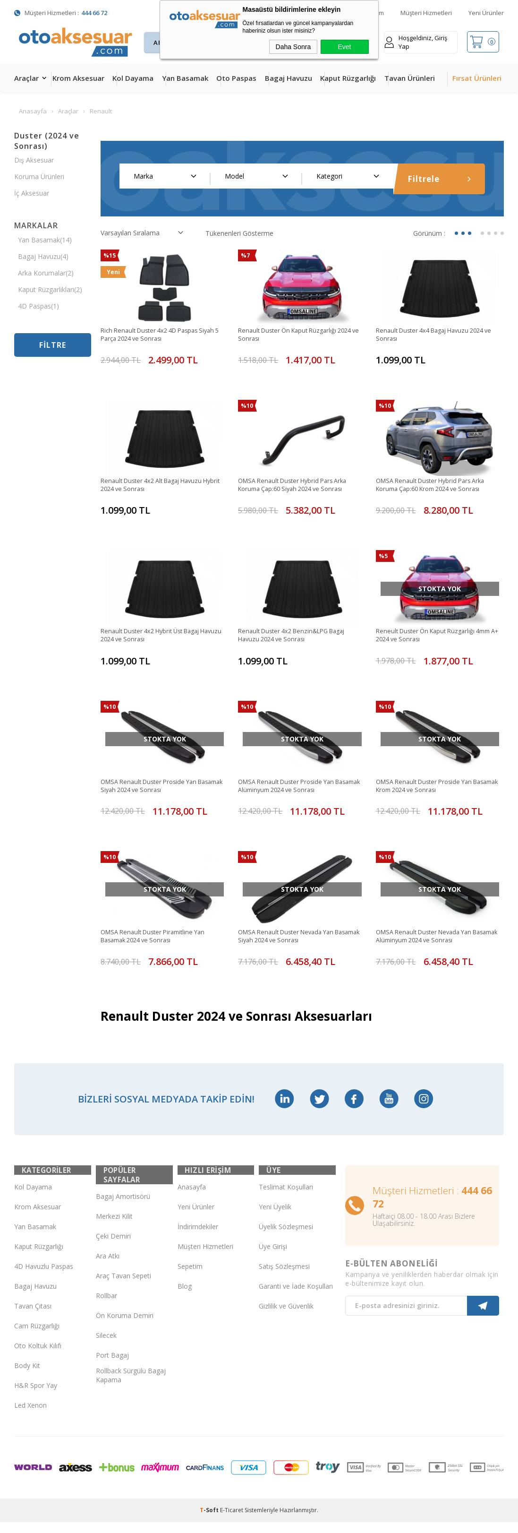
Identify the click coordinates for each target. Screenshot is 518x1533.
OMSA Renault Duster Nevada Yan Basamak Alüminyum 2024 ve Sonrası (433, 940)
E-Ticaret (231, 1521)
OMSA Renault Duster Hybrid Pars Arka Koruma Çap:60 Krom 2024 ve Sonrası (435, 487)
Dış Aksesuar (34, 159)
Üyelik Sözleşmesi (286, 1237)
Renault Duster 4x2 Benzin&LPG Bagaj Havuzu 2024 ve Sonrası (297, 637)
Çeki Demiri (113, 1237)
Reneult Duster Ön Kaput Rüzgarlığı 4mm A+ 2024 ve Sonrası (438, 637)
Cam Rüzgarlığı (36, 1336)
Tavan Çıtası (32, 1316)
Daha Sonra (293, 47)
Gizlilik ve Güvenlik (286, 1316)
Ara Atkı (107, 1257)
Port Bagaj (112, 1356)
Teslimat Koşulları (286, 1197)
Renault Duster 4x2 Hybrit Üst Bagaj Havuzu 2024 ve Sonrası (156, 637)
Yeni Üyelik (275, 1217)
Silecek (106, 1336)
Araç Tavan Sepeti (123, 1277)
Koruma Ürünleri (39, 176)
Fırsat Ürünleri (476, 78)
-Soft (210, 1521)
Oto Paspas (236, 78)
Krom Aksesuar (78, 78)
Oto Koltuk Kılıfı (37, 1356)
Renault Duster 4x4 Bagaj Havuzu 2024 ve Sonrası (436, 335)
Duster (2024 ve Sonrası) (46, 140)
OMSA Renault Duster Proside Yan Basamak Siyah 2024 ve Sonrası (153, 789)
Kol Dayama (132, 78)
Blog (185, 1296)
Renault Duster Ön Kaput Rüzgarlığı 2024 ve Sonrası (300, 335)
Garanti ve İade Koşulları (296, 1296)
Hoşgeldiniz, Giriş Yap (415, 42)
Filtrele (439, 178)
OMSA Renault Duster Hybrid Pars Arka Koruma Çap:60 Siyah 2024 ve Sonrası (297, 487)
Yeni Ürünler (486, 13)
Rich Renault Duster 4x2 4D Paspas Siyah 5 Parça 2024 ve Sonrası (164, 335)
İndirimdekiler (198, 1237)
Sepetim (190, 1277)
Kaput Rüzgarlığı (348, 78)
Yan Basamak (185, 78)
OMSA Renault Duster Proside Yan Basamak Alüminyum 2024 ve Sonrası (295, 789)
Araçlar (26, 78)
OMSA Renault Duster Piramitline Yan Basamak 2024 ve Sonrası (158, 940)
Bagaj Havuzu (288, 78)
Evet (344, 47)
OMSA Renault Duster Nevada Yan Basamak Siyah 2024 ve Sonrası (291, 940)
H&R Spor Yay (35, 1396)
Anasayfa (192, 1197)
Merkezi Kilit (114, 1217)
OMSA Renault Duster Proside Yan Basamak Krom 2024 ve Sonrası (428, 789)
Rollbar (106, 1296)
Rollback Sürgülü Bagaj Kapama (131, 1377)
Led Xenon (30, 1416)
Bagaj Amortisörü (123, 1197)
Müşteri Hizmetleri (426, 13)
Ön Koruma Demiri (124, 1316)
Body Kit (27, 1376)
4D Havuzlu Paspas (43, 1277)
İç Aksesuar (31, 193)
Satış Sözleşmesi (284, 1277)
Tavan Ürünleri (409, 78)
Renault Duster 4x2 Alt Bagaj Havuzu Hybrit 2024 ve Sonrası (157, 487)
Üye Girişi (273, 1257)
